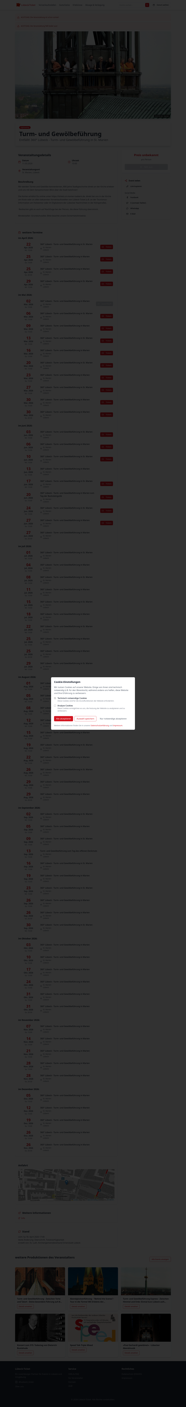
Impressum (117, 725)
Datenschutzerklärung (100, 725)
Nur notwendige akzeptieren (113, 718)
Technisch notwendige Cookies (72, 698)
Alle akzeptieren (63, 718)
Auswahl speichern (85, 718)
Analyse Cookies (65, 705)
